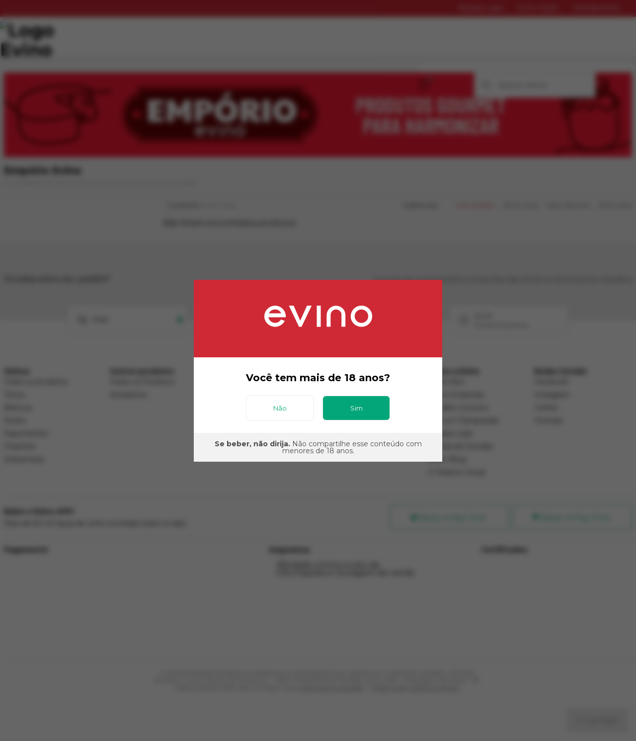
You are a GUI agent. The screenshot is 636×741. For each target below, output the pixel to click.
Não (280, 408)
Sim (356, 408)
